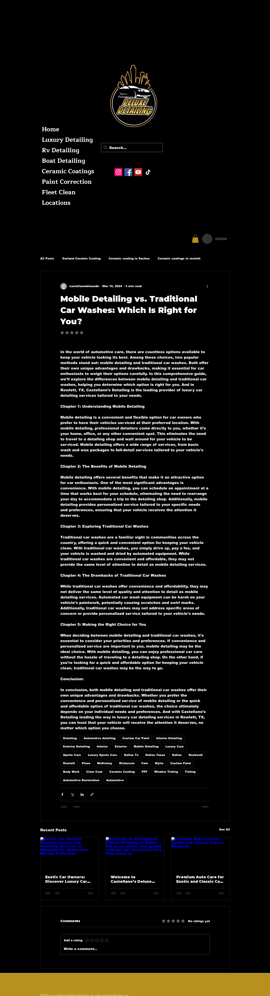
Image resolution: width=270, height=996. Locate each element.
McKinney (104, 763)
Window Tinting (166, 771)
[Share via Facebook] (62, 794)
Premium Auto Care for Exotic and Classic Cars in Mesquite (200, 879)
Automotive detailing (100, 738)
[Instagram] (118, 172)
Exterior (121, 746)
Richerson (126, 763)
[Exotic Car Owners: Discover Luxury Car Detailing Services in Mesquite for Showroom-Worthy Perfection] (69, 853)
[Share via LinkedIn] (82, 794)
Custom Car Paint (135, 738)
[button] (195, 239)
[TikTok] (148, 172)
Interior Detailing (169, 738)
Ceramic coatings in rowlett (179, 258)
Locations (56, 203)
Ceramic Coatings (67, 171)
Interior (102, 746)
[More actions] (207, 286)
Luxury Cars (174, 746)
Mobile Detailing (146, 746)
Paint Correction (67, 182)
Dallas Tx (131, 755)
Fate (144, 763)
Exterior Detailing (76, 746)
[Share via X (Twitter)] (72, 794)
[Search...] (131, 148)
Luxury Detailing (67, 140)
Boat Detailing (63, 161)
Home (50, 129)
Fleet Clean (59, 192)
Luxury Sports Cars (102, 755)
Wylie (159, 763)
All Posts (47, 258)
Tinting (190, 771)
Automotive (115, 780)
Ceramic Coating (122, 771)
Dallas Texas (155, 755)
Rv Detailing (60, 150)
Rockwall (196, 755)
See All (224, 829)
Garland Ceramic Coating (81, 258)
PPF (144, 771)
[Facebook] (128, 172)
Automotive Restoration (81, 780)
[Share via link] (92, 794)
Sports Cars (72, 755)
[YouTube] (138, 172)
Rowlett (69, 763)
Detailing (70, 738)
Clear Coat (94, 771)
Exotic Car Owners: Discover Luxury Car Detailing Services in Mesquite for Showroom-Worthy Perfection (67, 879)
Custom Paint (180, 763)
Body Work (71, 771)
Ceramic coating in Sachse (129, 258)
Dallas (177, 755)
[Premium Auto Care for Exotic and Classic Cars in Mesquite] (200, 853)
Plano (86, 763)
